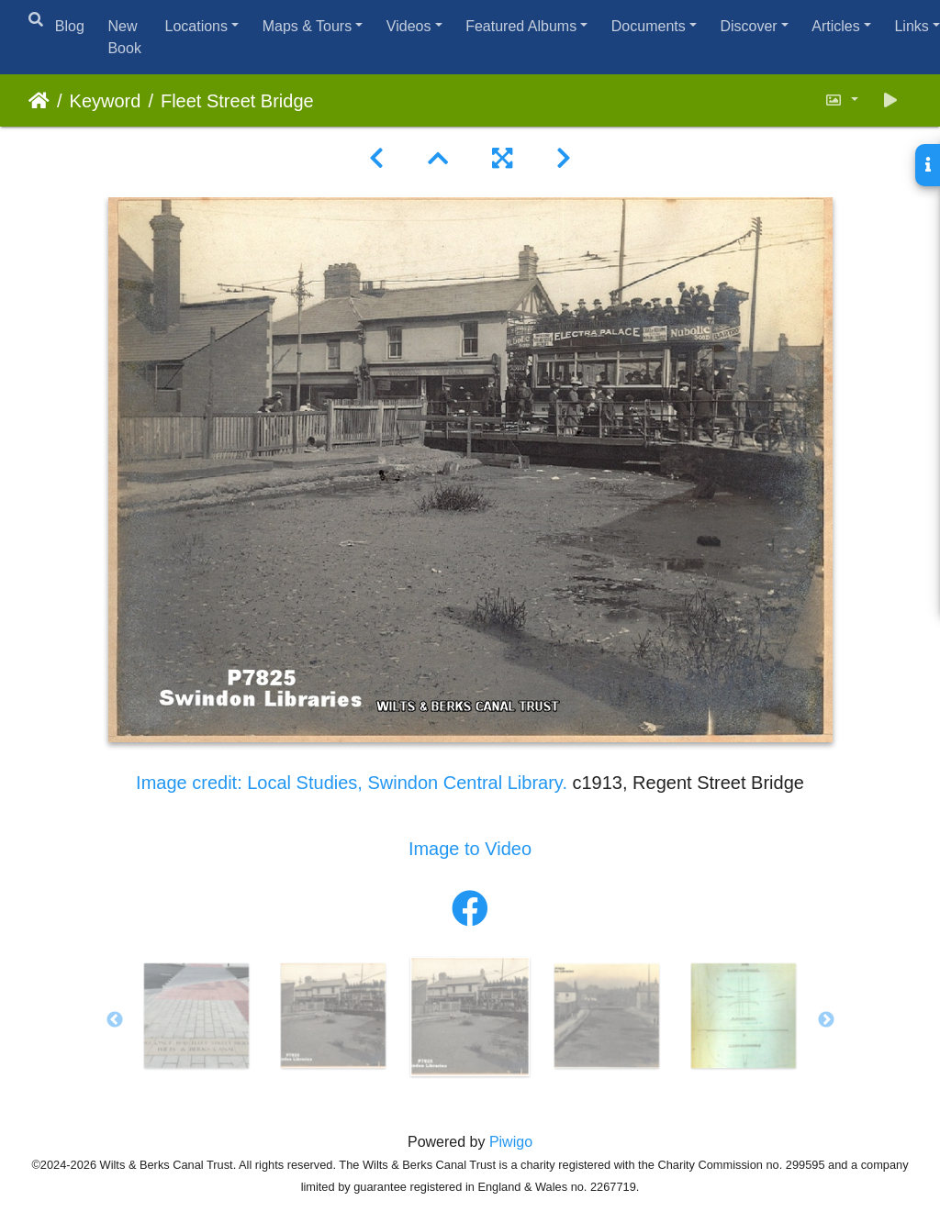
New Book (123, 37)
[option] (197, 1016)
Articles (835, 26)
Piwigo (510, 1142)
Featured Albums (520, 26)
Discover (748, 26)
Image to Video (470, 849)
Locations (196, 26)
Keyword (105, 101)
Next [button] (826, 1020)
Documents (648, 26)
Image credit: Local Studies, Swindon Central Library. (354, 783)
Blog (69, 26)
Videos (408, 26)
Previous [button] (115, 1020)
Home (39, 101)
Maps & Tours (307, 26)
